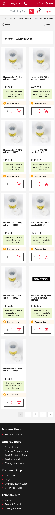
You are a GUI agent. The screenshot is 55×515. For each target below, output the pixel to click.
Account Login (12, 447)
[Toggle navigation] (5, 11)
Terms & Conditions (14, 504)
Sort (48, 24)
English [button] (14, 3)
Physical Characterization (44, 18)
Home (4, 18)
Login (48, 11)
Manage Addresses (14, 463)
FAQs (7, 479)
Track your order (13, 459)
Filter (7, 24)
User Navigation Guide (16, 483)
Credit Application (14, 487)
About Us (9, 500)
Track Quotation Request (17, 455)
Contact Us (10, 475)
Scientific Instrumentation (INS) (20, 18)
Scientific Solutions (14, 434)
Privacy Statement (14, 508)
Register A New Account (17, 451)
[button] (5, 3)
